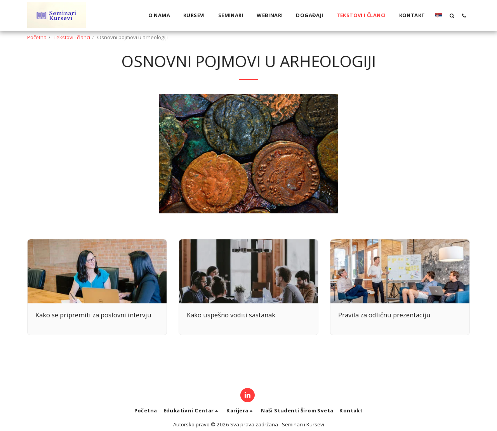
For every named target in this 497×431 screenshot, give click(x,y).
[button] (451, 15)
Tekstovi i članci (72, 37)
